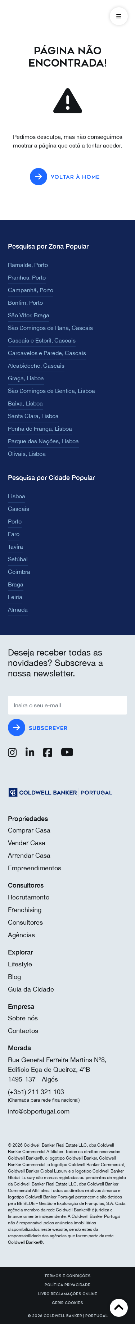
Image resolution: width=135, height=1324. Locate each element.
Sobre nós (23, 1018)
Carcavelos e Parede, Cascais (47, 353)
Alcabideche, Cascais (36, 365)
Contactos (23, 1030)
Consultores (25, 922)
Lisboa (16, 496)
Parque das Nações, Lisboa (43, 441)
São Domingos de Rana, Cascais (50, 328)
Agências (21, 935)
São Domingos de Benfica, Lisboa (51, 390)
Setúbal (18, 559)
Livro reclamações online (67, 1294)
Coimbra (19, 571)
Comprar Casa (29, 830)
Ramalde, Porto (28, 265)
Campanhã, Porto (30, 290)
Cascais (18, 508)
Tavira (15, 546)
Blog (14, 976)
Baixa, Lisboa (25, 403)
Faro (13, 534)
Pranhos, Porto (27, 277)
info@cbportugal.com (38, 1111)
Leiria (15, 597)
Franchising (24, 909)
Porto (15, 521)
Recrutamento (28, 897)
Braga (15, 584)
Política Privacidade (67, 1285)
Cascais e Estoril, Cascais (42, 340)
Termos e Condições (67, 1276)
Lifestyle (20, 964)
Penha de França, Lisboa (40, 428)
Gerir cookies (67, 1303)
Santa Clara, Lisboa (33, 416)
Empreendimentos (34, 868)
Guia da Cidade (31, 989)
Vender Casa (26, 843)
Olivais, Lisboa (27, 453)
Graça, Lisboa (26, 378)
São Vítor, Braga (28, 315)
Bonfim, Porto (25, 302)
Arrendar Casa (29, 855)
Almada (18, 609)
